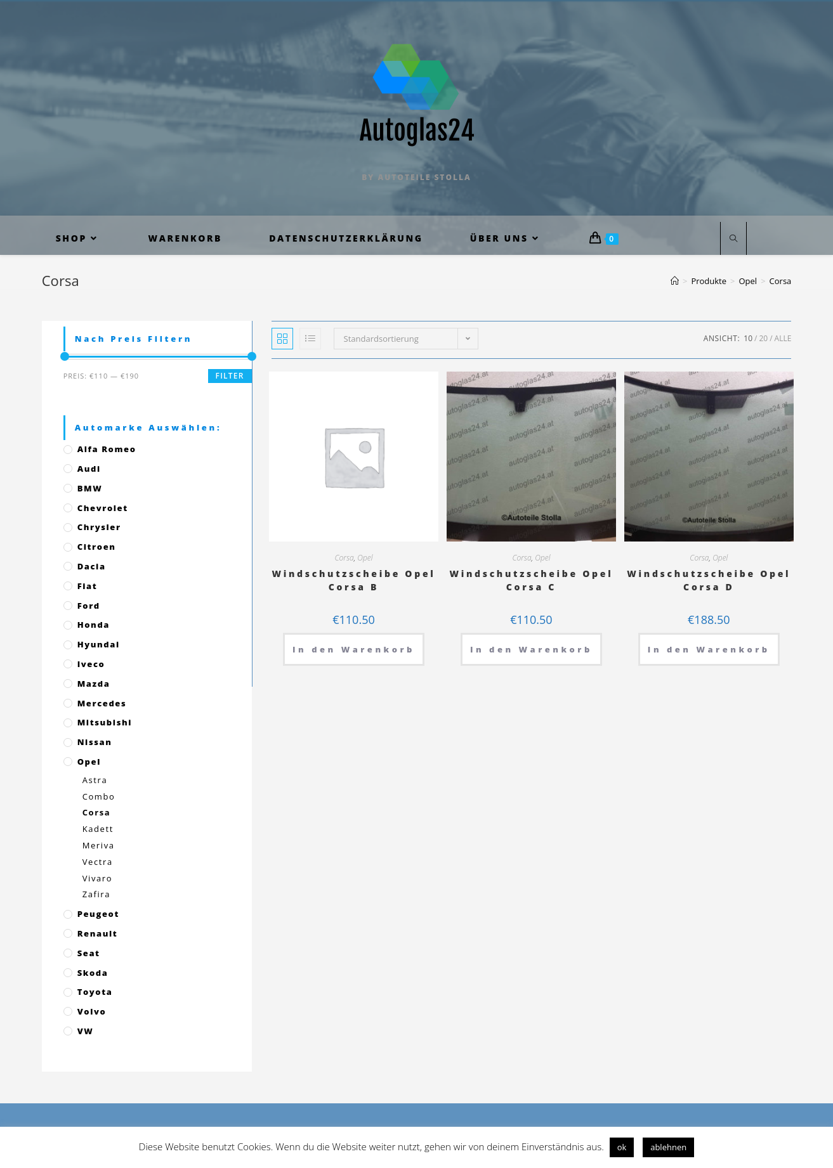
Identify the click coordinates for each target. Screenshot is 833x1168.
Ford (88, 605)
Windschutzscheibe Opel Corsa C (531, 580)
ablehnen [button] (668, 1147)
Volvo (92, 1011)
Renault (97, 933)
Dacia (91, 566)
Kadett (98, 828)
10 (748, 338)
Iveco (91, 664)
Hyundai (98, 644)
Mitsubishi (104, 722)
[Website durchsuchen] (733, 239)
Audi (89, 468)
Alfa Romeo (106, 449)
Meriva (98, 845)
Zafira (96, 894)
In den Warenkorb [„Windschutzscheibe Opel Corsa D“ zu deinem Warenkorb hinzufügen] (709, 649)
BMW (90, 488)
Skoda (92, 972)
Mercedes (102, 703)
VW (85, 1031)
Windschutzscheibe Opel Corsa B (354, 580)
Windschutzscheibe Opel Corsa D (708, 580)
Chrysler (99, 527)
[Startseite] (675, 281)
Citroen (96, 546)
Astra (95, 780)
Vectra (97, 861)
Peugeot (98, 913)
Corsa (343, 557)
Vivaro (97, 878)
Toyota (95, 991)
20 (763, 338)
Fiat (87, 586)
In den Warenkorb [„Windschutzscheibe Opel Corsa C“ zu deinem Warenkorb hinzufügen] (531, 649)
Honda (93, 624)
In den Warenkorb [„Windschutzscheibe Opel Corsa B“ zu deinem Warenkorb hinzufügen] (353, 649)
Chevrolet (102, 508)
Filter (230, 375)
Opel (364, 557)
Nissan (94, 742)
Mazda (93, 683)
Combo (98, 796)
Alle (783, 338)
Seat (88, 953)
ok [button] (622, 1147)
